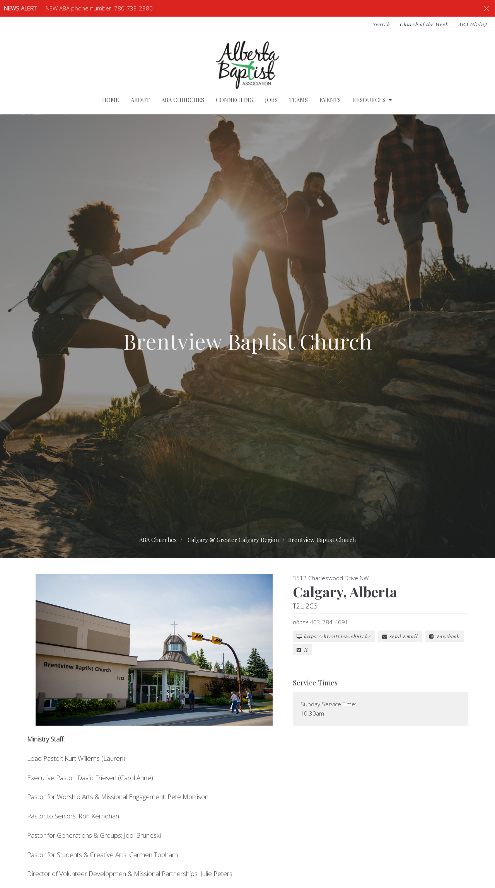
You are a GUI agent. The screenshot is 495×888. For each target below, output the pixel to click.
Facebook (444, 636)
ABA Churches (182, 100)
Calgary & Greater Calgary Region (233, 540)
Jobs (271, 100)
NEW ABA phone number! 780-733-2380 (99, 8)
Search (381, 24)
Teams (298, 100)
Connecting (234, 100)
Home (110, 100)
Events (330, 100)
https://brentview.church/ (334, 636)
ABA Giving (472, 24)
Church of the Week (424, 24)
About (140, 100)
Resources (372, 100)
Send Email (400, 636)
